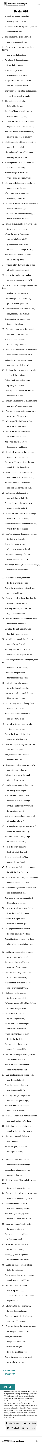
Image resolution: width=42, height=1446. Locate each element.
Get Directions (13, 1423)
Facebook (13, 1428)
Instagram (29, 1428)
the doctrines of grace (30, 1401)
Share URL (7, 1387)
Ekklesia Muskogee (17, 3)
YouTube (30, 1423)
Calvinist (23, 1408)
